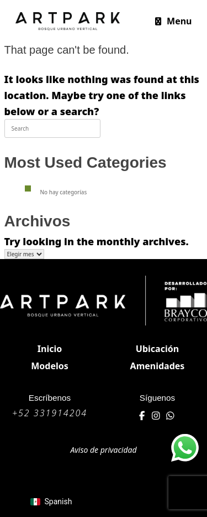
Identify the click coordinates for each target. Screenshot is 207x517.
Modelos (49, 366)
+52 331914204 (49, 413)
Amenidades (157, 366)
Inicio (50, 349)
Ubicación (157, 349)
